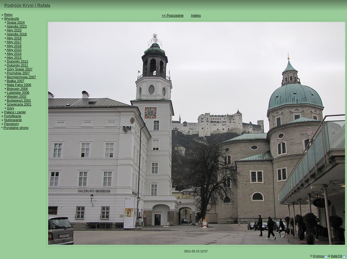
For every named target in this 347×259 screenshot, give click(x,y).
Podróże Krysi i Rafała (27, 5)
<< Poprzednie (173, 16)
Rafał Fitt (336, 256)
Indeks (196, 16)
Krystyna (318, 256)
